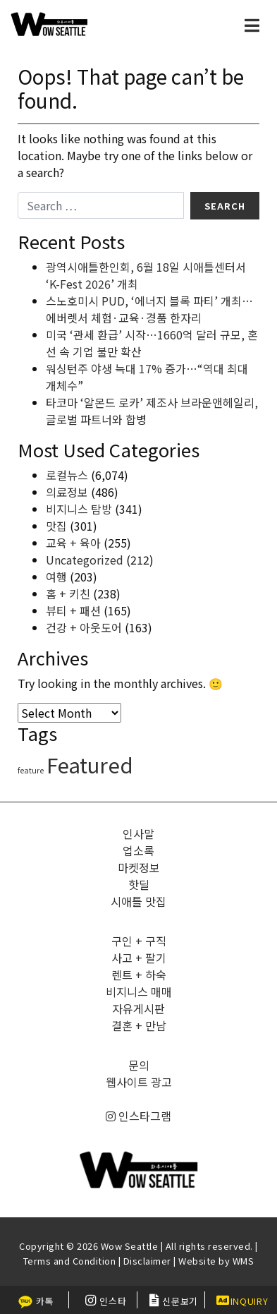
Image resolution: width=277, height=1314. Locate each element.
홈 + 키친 (68, 593)
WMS (243, 1260)
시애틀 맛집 (138, 901)
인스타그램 (138, 1115)
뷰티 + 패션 (73, 610)
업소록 (138, 850)
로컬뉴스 (67, 474)
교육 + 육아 (73, 542)
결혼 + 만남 (138, 1025)
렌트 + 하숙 (138, 974)
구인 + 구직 (138, 940)
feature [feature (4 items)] (31, 770)
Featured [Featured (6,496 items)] (90, 764)
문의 (138, 1064)
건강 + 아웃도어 (84, 627)
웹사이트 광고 (139, 1081)
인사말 (138, 833)
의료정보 (67, 491)
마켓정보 (139, 867)
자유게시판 (138, 1008)
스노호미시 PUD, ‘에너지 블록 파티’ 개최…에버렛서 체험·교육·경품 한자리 (149, 309)
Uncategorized (84, 559)
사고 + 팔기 (138, 957)
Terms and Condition (69, 1260)
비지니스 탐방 (79, 508)
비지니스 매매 (139, 991)
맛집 (56, 525)
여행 (56, 576)
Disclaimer (147, 1260)
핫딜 (138, 884)
